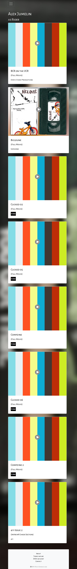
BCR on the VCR (19, 71)
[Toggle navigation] (11, 3)
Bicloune (16, 140)
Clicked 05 (17, 269)
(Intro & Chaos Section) (22, 534)
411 (12, 539)
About (38, 554)
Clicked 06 (17, 399)
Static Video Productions (22, 80)
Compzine (16, 334)
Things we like (38, 556)
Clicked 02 (17, 204)
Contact (38, 561)
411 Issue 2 (17, 530)
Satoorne (15, 149)
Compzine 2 (17, 465)
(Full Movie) (17, 75)
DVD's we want (38, 559)
